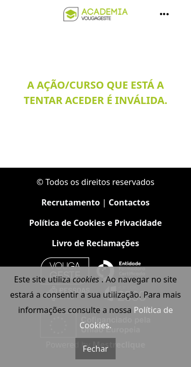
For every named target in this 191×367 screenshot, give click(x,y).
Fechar (95, 348)
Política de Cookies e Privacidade (95, 222)
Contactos (128, 202)
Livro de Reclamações (95, 243)
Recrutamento (70, 202)
